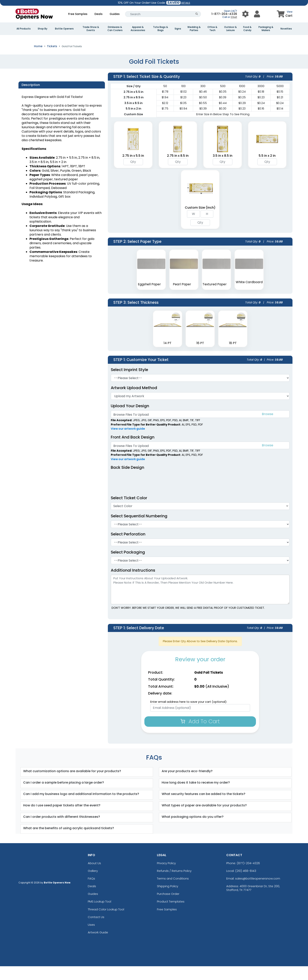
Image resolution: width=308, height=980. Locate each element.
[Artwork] (200, 409)
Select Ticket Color (129, 511)
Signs (178, 28)
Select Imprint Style (129, 383)
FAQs (91, 892)
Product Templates (170, 915)
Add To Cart (200, 735)
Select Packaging (128, 566)
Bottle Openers (64, 28)
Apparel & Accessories (138, 29)
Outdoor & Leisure (230, 29)
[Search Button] (196, 14)
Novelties (286, 28)
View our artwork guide (128, 442)
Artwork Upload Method (134, 401)
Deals (98, 14)
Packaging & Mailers (265, 29)
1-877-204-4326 (224, 14)
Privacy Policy (166, 877)
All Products (23, 28)
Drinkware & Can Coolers (115, 29)
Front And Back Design (132, 451)
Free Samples (77, 14)
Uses (91, 938)
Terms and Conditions (173, 892)
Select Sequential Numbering (141, 529)
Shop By (42, 28)
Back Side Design (127, 481)
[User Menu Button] (245, 14)
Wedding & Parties (194, 29)
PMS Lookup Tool (99, 915)
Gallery (93, 884)
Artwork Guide (98, 946)
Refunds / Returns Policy (174, 884)
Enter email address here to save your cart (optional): (188, 716)
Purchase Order (168, 907)
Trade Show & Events (90, 29)
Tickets (52, 60)
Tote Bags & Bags (160, 29)
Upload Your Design (130, 419)
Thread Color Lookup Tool (106, 923)
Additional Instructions (133, 584)
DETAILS (185, 3)
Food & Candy (247, 29)
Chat (234, 17)
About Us (94, 877)
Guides (115, 14)
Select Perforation (130, 548)
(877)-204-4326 (248, 877)
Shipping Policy (167, 900)
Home (38, 60)
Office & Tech (212, 29)
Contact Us (96, 931)
